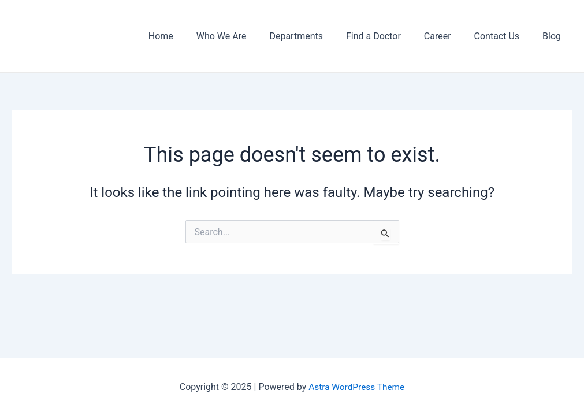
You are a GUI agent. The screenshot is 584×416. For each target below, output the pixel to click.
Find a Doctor (389, 36)
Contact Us (504, 36)
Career (449, 36)
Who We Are (247, 36)
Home (190, 36)
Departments (317, 36)
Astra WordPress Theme (356, 386)
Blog (554, 36)
